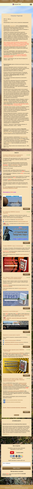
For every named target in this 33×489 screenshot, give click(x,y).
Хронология (5, 0)
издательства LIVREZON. (10, 252)
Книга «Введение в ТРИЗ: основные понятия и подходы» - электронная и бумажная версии (12, 278)
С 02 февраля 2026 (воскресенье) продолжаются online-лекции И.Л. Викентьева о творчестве (13, 156)
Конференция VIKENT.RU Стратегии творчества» (14, 342)
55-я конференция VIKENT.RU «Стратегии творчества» (11, 212)
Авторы (28, 0)
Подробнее (26, 208)
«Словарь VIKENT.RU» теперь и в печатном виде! (13, 245)
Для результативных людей (5, 486)
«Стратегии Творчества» (24, 314)
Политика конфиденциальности (16, 485)
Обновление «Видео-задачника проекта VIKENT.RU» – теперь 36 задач (13, 350)
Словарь (12, 2)
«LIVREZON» (25, 355)
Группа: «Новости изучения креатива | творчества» (14, 407)
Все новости (16, 415)
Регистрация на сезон (9, 192)
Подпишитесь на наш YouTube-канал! (10, 311)
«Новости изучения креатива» (10, 340)
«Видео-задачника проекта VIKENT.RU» (16, 353)
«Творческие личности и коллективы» (12, 344)
